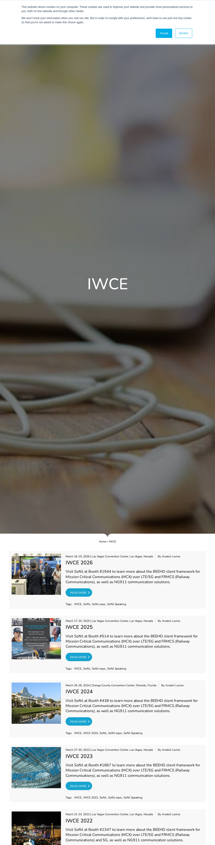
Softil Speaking (116, 604)
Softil (86, 604)
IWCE (77, 604)
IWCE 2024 (90, 733)
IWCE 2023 (90, 797)
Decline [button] (183, 33)
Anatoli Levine (171, 556)
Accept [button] (164, 33)
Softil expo (98, 604)
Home (102, 541)
